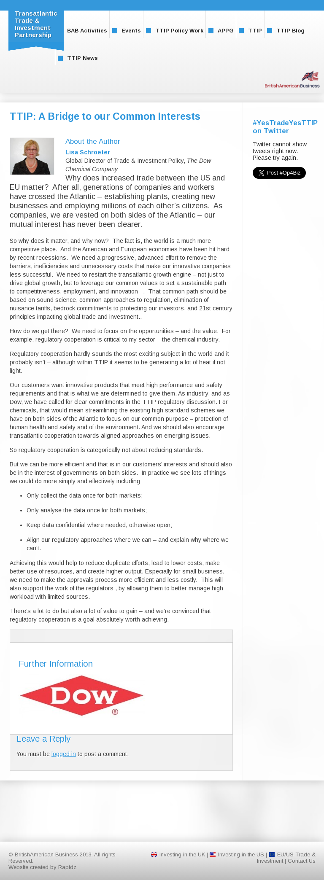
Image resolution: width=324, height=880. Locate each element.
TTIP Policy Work (174, 30)
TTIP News (78, 58)
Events (126, 30)
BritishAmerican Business (292, 79)
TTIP (250, 30)
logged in (63, 754)
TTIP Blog (286, 30)
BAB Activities (82, 30)
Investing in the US (241, 854)
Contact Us (302, 861)
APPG (221, 30)
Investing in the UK (182, 854)
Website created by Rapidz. (43, 867)
